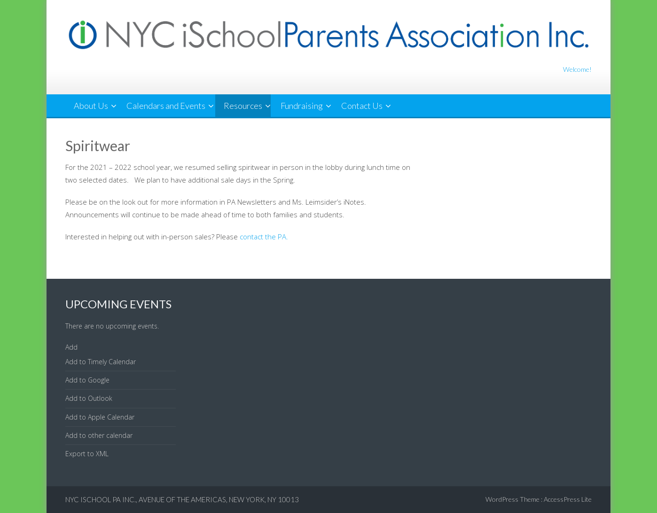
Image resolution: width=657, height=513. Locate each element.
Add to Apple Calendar (99, 417)
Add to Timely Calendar (100, 361)
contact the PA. (264, 236)
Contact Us (362, 105)
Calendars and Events (165, 105)
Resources (243, 105)
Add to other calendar (99, 435)
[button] (71, 347)
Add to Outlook (88, 398)
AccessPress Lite (568, 499)
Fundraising (302, 105)
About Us (91, 105)
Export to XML (87, 453)
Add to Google (87, 379)
